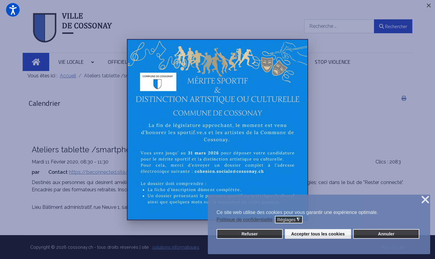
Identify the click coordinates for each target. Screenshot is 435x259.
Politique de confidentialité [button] (245, 219)
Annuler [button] (386, 233)
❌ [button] (425, 199)
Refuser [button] (249, 233)
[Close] (428, 5)
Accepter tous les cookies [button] (318, 233)
